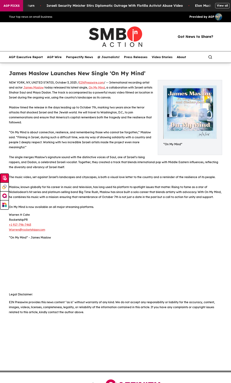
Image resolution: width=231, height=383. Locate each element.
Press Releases (135, 57)
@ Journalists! (108, 57)
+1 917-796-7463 (20, 224)
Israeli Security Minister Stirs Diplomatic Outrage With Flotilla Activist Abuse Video (118, 6)
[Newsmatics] (4, 204)
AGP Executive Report (26, 57)
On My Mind (97, 87)
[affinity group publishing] (4, 196)
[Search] (210, 57)
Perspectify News (79, 57)
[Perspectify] (4, 187)
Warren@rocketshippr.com (27, 229)
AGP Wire (54, 57)
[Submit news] (4, 178)
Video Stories (162, 57)
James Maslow (33, 87)
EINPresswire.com (91, 82)
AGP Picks (12, 5)
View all (222, 5)
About (181, 57)
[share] (219, 57)
